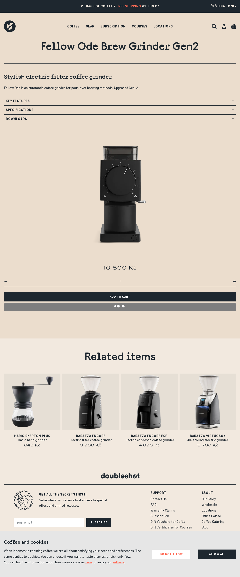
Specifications (120, 111)
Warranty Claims (163, 510)
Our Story (209, 499)
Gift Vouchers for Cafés (168, 522)
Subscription (113, 26)
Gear (90, 26)
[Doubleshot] (10, 26)
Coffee (73, 26)
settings (118, 562)
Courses (139, 26)
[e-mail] (49, 522)
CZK (232, 6)
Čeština (218, 6)
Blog (205, 527)
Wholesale (209, 505)
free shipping (129, 6)
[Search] (214, 26)
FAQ (154, 505)
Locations (163, 26)
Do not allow (171, 554)
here (88, 562)
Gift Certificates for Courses (171, 527)
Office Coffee (211, 516)
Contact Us (158, 499)
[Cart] (233, 26)
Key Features (120, 102)
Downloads (120, 120)
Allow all (217, 554)
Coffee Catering (213, 522)
